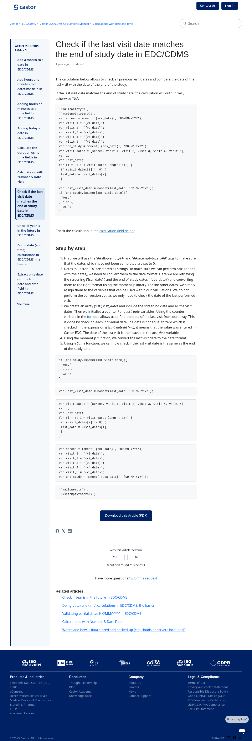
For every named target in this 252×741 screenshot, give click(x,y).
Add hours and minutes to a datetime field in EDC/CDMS (29, 86)
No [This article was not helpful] (136, 557)
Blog (72, 687)
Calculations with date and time (113, 24)
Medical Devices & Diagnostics (30, 700)
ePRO (13, 687)
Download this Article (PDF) (126, 515)
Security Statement (201, 709)
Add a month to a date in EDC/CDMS (30, 64)
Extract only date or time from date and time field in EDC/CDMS (30, 283)
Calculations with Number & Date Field (30, 177)
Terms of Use (197, 683)
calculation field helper (116, 230)
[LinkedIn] (70, 531)
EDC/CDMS (29, 24)
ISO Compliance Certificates (207, 700)
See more (23, 304)
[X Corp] (63, 531)
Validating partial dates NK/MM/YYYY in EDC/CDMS (101, 613)
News (132, 691)
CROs (13, 709)
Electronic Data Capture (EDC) (30, 683)
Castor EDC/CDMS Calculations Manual (64, 24)
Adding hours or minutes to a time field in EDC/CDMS (29, 111)
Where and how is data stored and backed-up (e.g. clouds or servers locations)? (123, 629)
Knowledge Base (80, 696)
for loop (93, 316)
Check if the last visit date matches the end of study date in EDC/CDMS (30, 203)
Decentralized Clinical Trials (28, 696)
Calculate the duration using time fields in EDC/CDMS (28, 155)
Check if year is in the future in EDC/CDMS (28, 230)
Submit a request (143, 578)
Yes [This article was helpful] (115, 557)
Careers (134, 687)
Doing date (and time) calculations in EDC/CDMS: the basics (29, 254)
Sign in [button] (230, 5)
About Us (135, 683)
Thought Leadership (83, 683)
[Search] (211, 23)
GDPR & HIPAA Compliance (206, 704)
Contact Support (140, 696)
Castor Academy (80, 691)
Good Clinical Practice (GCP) (207, 696)
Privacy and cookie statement (208, 687)
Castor (14, 24)
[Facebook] (57, 531)
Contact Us (207, 5)
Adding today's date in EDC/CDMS (28, 133)
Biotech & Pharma (22, 704)
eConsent (16, 691)
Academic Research (23, 713)
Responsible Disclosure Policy (208, 691)
